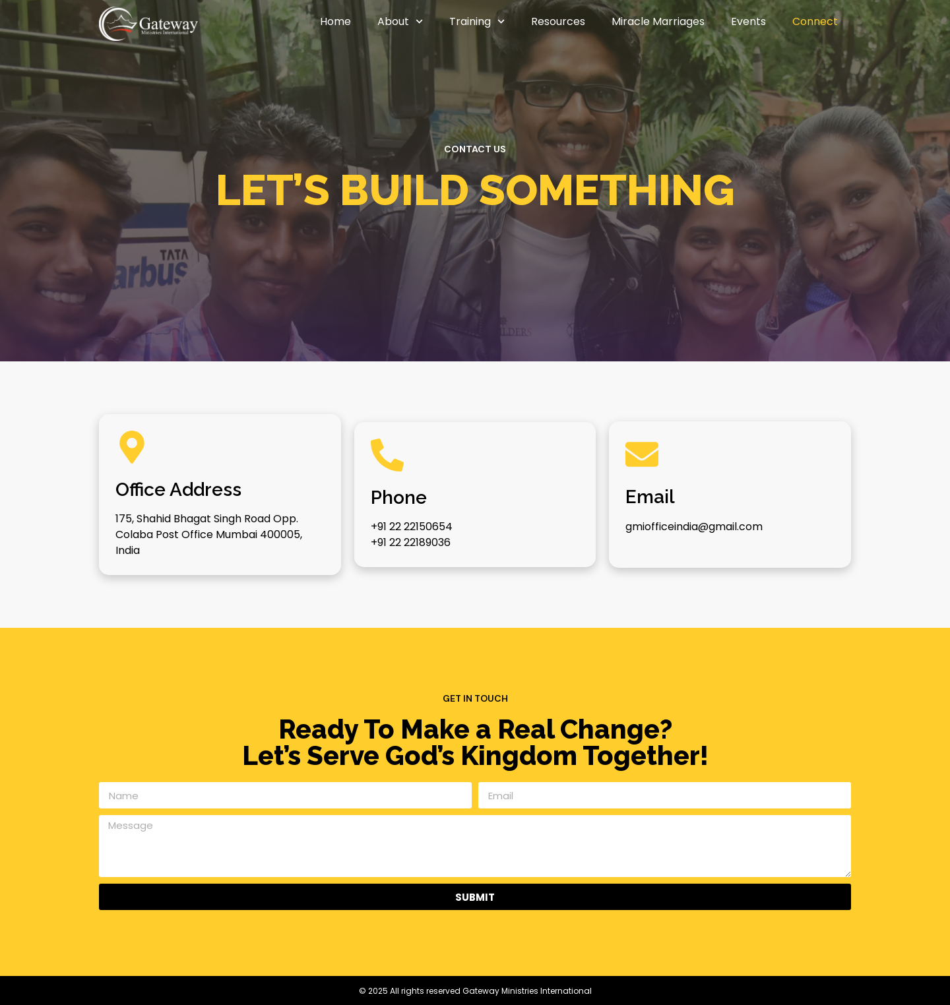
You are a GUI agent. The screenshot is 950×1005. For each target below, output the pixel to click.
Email (650, 497)
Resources (558, 21)
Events (748, 21)
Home (335, 21)
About (400, 21)
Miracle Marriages (658, 21)
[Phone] (387, 455)
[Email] (641, 454)
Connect (815, 21)
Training (477, 21)
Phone (399, 497)
